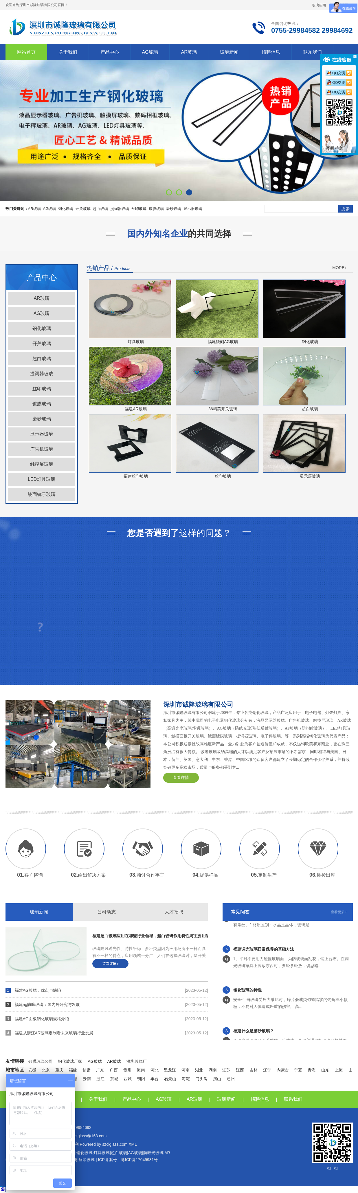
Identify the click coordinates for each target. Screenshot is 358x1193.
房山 (217, 1078)
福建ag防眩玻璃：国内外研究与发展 (47, 1004)
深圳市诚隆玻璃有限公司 (198, 704)
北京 (46, 1070)
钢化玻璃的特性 (247, 996)
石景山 (170, 1078)
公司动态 (106, 911)
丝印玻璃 (138, 208)
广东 (100, 1070)
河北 (154, 1070)
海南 (141, 1070)
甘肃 (86, 1070)
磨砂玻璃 (173, 208)
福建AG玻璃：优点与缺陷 (38, 990)
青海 (312, 1070)
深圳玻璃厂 (136, 1061)
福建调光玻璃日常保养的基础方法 (263, 955)
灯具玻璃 (136, 341)
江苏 (226, 1070)
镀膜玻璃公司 (40, 1061)
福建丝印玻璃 (136, 476)
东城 (114, 1078)
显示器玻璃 (192, 208)
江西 (240, 1070)
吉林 (253, 1070)
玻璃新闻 (319, 5)
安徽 (32, 1070)
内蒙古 (283, 1070)
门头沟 (201, 1078)
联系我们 (312, 52)
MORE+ (339, 267)
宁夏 (298, 1070)
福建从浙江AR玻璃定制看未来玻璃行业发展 (54, 1033)
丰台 (154, 1078)
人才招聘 (174, 911)
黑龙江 (170, 1070)
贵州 (127, 1070)
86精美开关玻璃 (222, 409)
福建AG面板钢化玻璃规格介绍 (42, 1018)
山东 (325, 1070)
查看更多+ (339, 912)
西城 (128, 1078)
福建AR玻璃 (135, 409)
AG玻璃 (150, 52)
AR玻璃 (189, 52)
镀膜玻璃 (156, 208)
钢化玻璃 (65, 208)
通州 (231, 1078)
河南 (185, 1070)
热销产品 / (109, 268)
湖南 (213, 1070)
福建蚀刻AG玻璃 (223, 341)
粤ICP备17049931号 (139, 1159)
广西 (114, 1070)
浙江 (100, 1078)
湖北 (199, 1070)
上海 (339, 1070)
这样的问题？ (179, 533)
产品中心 (109, 52)
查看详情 (181, 777)
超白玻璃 (100, 208)
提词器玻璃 (119, 208)
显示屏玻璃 (310, 476)
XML (132, 1144)
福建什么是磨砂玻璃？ (253, 1037)
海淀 (186, 1078)
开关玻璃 (83, 208)
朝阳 (141, 1078)
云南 (87, 1078)
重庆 (59, 1070)
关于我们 (68, 52)
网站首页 (26, 52)
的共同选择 (179, 233)
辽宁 (267, 1070)
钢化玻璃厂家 (70, 1061)
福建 (73, 1070)
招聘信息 (271, 52)
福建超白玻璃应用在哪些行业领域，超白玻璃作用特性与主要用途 (135, 935)
